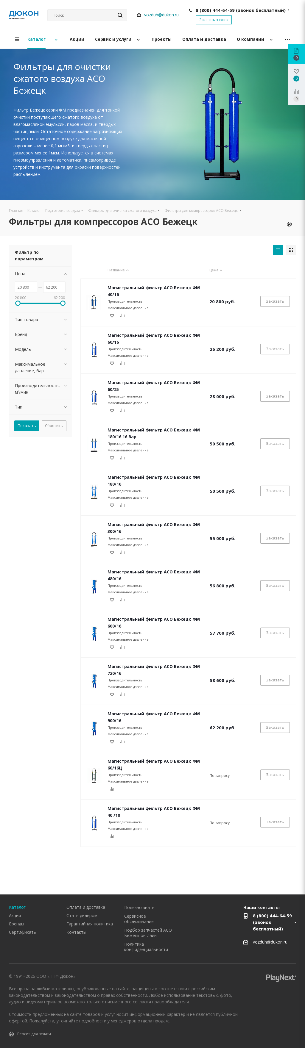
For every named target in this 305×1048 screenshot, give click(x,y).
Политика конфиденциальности (146, 946)
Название (119, 270)
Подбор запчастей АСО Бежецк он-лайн (148, 932)
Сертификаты (23, 932)
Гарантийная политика (89, 924)
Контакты (76, 932)
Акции (15, 915)
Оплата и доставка (85, 907)
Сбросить (54, 425)
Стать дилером (81, 915)
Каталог (17, 907)
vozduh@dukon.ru (161, 15)
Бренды (16, 924)
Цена (216, 270)
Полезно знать (139, 907)
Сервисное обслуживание (139, 918)
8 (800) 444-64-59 (241, 10)
